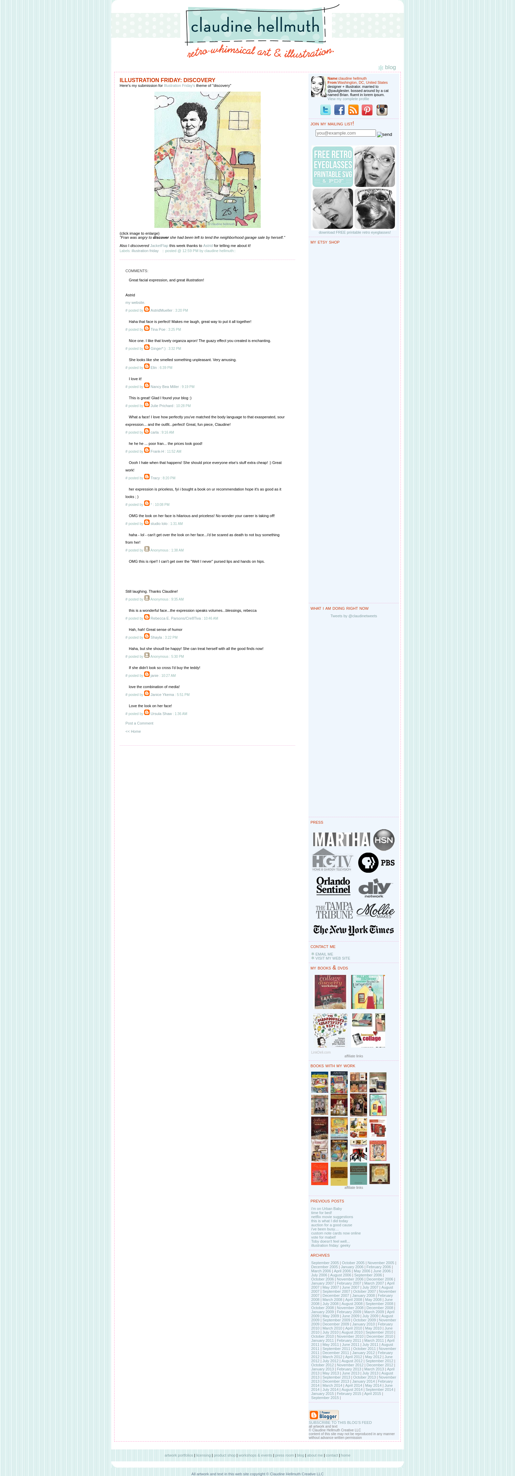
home (346, 1455)
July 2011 (370, 1344)
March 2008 (332, 1300)
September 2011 (336, 1349)
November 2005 (380, 1263)
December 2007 (335, 1295)
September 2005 (325, 1263)
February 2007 (349, 1283)
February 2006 (378, 1267)
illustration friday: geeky (330, 1245)
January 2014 (363, 1381)
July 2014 (330, 1389)
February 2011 (349, 1340)
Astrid (208, 246)
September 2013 (336, 1377)
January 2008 (363, 1295)
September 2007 (336, 1291)
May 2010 (373, 1328)
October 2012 (322, 1365)
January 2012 (363, 1353)
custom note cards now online (336, 1233)
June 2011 (350, 1344)
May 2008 (373, 1300)
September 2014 (379, 1389)
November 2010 (350, 1336)
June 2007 (350, 1287)
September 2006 (368, 1275)
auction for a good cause (331, 1225)
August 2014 (352, 1389)
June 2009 (350, 1316)
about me (315, 1455)
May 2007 (330, 1287)
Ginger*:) (158, 348)
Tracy (155, 478)
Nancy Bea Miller (165, 387)
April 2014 (353, 1385)
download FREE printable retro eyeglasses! (355, 232)
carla (155, 432)
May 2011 (330, 1344)
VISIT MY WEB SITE (332, 958)
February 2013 (349, 1369)
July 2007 (370, 1287)
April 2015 (372, 1394)
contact (332, 1455)
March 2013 (374, 1369)
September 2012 (379, 1361)
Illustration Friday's (179, 85)
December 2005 (324, 1267)
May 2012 (373, 1357)
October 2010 (322, 1336)
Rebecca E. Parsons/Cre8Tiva (176, 618)
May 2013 (330, 1373)
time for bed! (321, 1213)
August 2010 (352, 1332)
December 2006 (379, 1279)
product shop (225, 1455)
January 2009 (322, 1312)
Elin (154, 368)
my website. (135, 302)
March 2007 (374, 1283)
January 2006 (352, 1267)
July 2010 (330, 1332)
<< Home (133, 731)
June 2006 (382, 1271)
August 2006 (340, 1275)
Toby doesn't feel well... (330, 1241)
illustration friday (145, 251)
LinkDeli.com (321, 1052)
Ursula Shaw (161, 714)
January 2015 (322, 1394)
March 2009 (374, 1312)
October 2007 (364, 1291)
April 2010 (353, 1328)
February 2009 (349, 1312)
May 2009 (330, 1316)
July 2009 (370, 1316)
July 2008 (330, 1304)
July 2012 (330, 1361)
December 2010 (379, 1336)
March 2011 (374, 1340)
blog (300, 1455)
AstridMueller (161, 310)
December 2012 (379, 1365)
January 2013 (322, 1369)
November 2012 (350, 1365)
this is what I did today (329, 1221)
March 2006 (321, 1271)
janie (154, 675)
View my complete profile (348, 99)
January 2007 (322, 1283)
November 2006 (350, 1279)
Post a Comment (139, 723)
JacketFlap (159, 246)
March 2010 (332, 1328)
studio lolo (159, 524)
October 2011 (364, 1349)
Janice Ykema (162, 695)
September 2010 (379, 1332)
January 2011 (322, 1340)
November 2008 (350, 1308)
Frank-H (157, 451)
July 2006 (319, 1275)
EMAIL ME (324, 954)
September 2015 (325, 1398)
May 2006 (362, 1271)
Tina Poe (158, 329)
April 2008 (353, 1300)
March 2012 (332, 1357)
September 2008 (379, 1304)
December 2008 (379, 1308)
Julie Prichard (162, 406)
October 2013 (364, 1377)
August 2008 (352, 1304)
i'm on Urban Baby (326, 1209)
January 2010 (363, 1324)
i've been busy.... (325, 1229)
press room (284, 1455)
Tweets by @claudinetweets (354, 616)
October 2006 (322, 1279)
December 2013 (335, 1381)
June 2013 (350, 1373)
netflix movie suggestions (332, 1217)
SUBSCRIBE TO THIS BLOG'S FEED (340, 1422)
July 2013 (370, 1373)
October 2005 (353, 1263)
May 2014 (373, 1385)
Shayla (156, 637)
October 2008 (322, 1308)
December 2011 (335, 1353)
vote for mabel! (323, 1237)
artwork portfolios (179, 1455)
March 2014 (332, 1385)
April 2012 (353, 1357)
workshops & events (255, 1455)
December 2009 (335, 1324)
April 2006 (342, 1271)
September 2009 (336, 1320)
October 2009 (364, 1320)
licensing (203, 1455)
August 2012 (352, 1361)
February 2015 (349, 1394)
